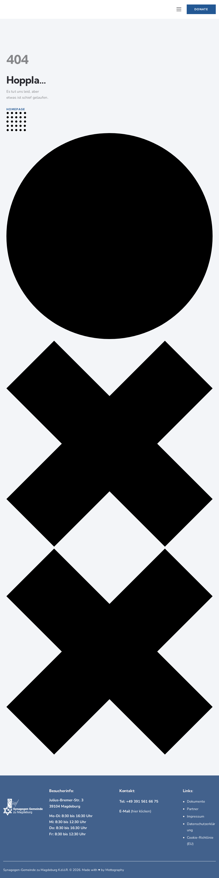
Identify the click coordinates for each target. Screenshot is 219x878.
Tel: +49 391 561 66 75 (138, 801)
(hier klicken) (135, 811)
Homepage (15, 109)
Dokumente (196, 801)
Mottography (114, 869)
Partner (192, 809)
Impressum (195, 816)
